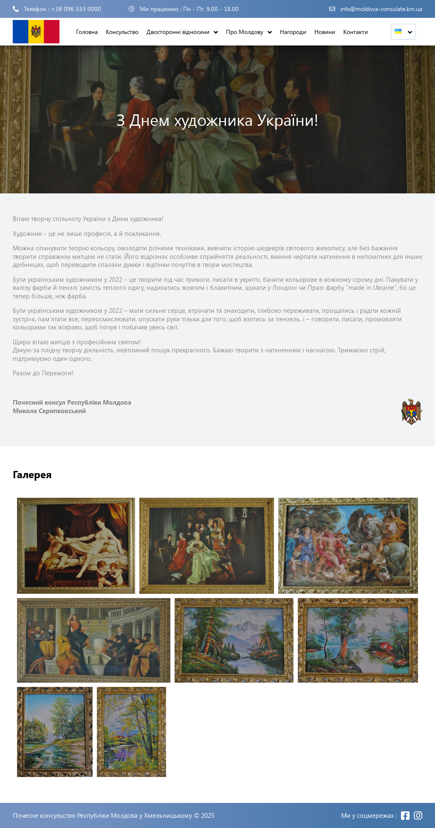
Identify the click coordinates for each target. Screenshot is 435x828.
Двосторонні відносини (178, 32)
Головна (87, 32)
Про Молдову (244, 32)
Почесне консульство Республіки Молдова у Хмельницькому (102, 815)
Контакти (355, 32)
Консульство (122, 32)
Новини (324, 32)
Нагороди (293, 32)
